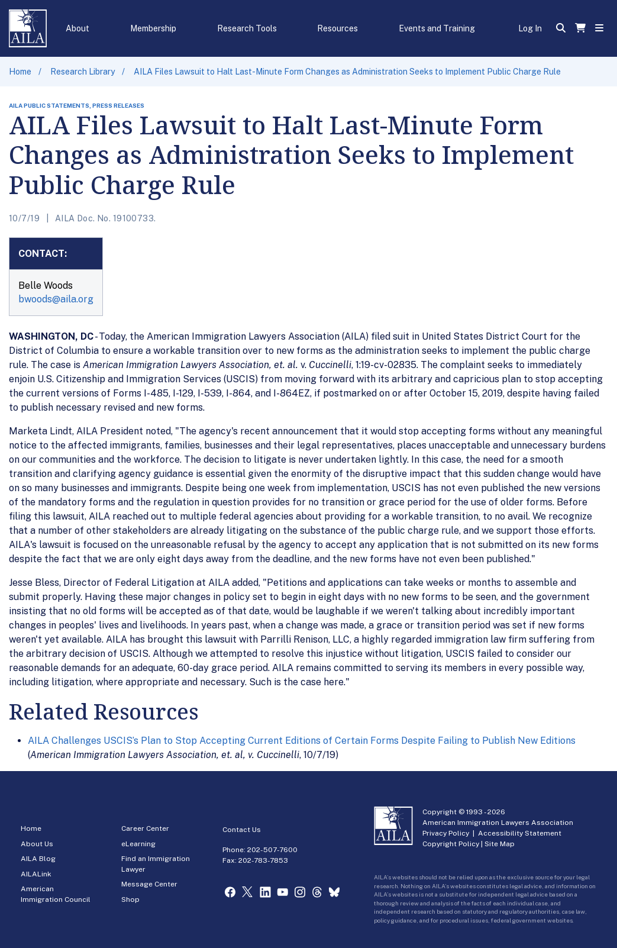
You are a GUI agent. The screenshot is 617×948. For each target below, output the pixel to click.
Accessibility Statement (519, 833)
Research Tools (247, 28)
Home (20, 71)
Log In (530, 28)
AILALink (36, 874)
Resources (337, 28)
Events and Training (437, 28)
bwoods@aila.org (55, 299)
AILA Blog (38, 859)
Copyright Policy (450, 844)
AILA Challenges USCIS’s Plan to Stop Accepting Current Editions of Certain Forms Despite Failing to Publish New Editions (302, 740)
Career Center (145, 828)
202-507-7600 (272, 850)
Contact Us (241, 830)
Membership (153, 28)
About (77, 28)
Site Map (499, 844)
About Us (37, 844)
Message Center (149, 884)
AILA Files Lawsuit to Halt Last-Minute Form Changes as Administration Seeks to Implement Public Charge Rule (347, 71)
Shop (130, 899)
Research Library (82, 71)
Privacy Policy (445, 833)
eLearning (138, 844)
